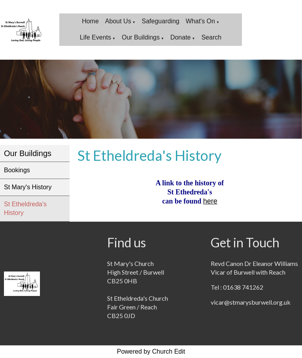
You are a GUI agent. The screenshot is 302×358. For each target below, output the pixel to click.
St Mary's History (27, 187)
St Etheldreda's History (25, 208)
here (210, 201)
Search (211, 37)
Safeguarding (160, 21)
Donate (180, 37)
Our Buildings (141, 37)
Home (90, 21)
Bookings (17, 170)
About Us (118, 21)
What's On (200, 21)
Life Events (95, 37)
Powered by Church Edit (151, 351)
